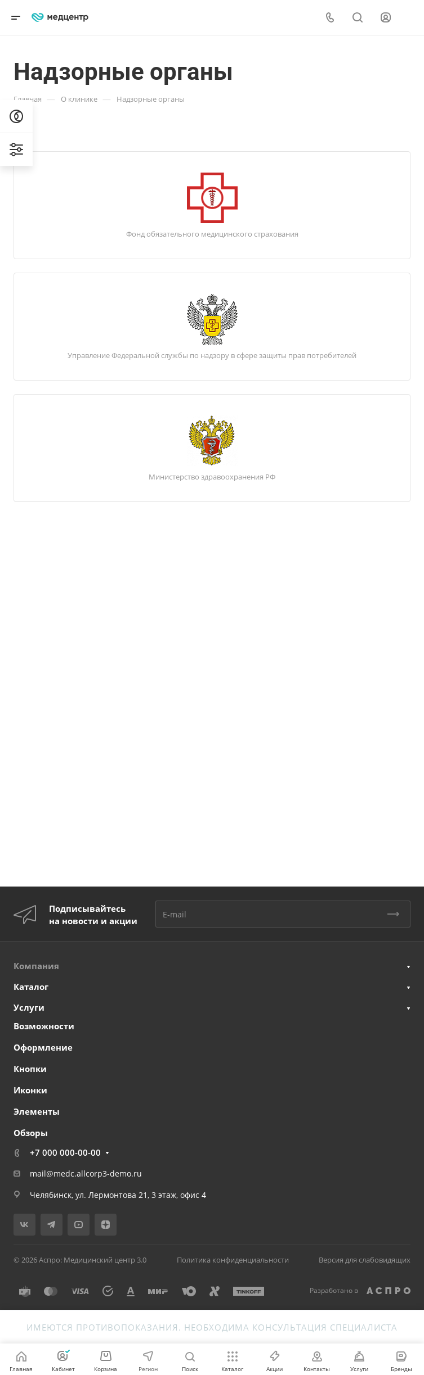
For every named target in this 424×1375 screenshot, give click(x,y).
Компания (36, 965)
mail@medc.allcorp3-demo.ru (86, 1173)
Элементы (37, 1111)
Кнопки (30, 1068)
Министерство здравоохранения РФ (212, 477)
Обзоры (31, 1132)
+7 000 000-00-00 (65, 1152)
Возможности (44, 1026)
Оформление (43, 1047)
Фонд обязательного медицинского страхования (212, 234)
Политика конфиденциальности (233, 1260)
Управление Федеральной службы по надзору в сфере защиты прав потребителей (212, 355)
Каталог (31, 986)
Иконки (30, 1090)
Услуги (29, 1007)
